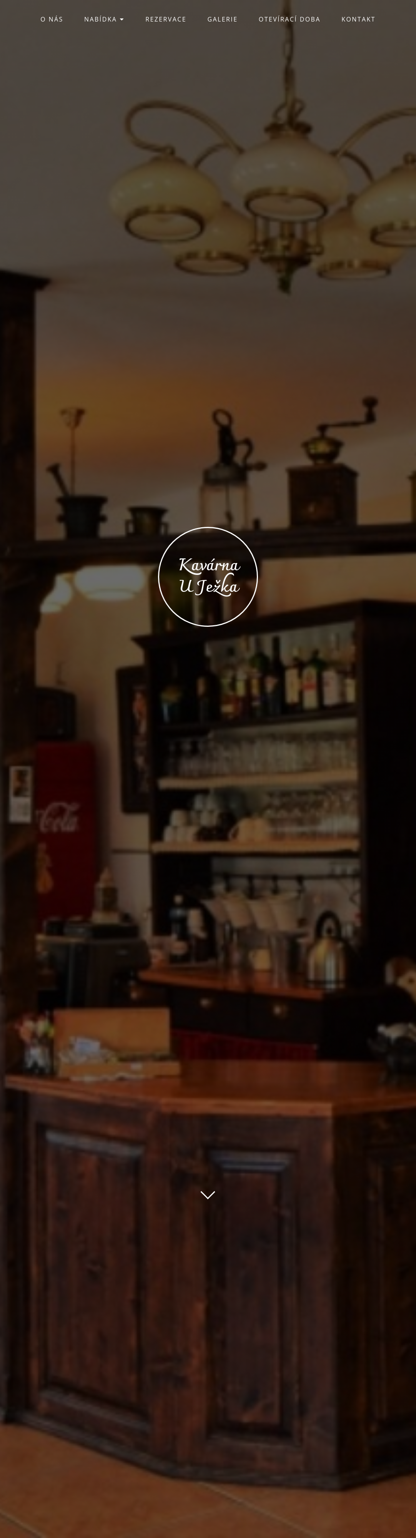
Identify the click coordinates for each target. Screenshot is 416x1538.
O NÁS (51, 19)
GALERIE (222, 19)
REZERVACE (165, 19)
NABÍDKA (104, 19)
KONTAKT (358, 19)
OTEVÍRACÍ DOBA (290, 19)
